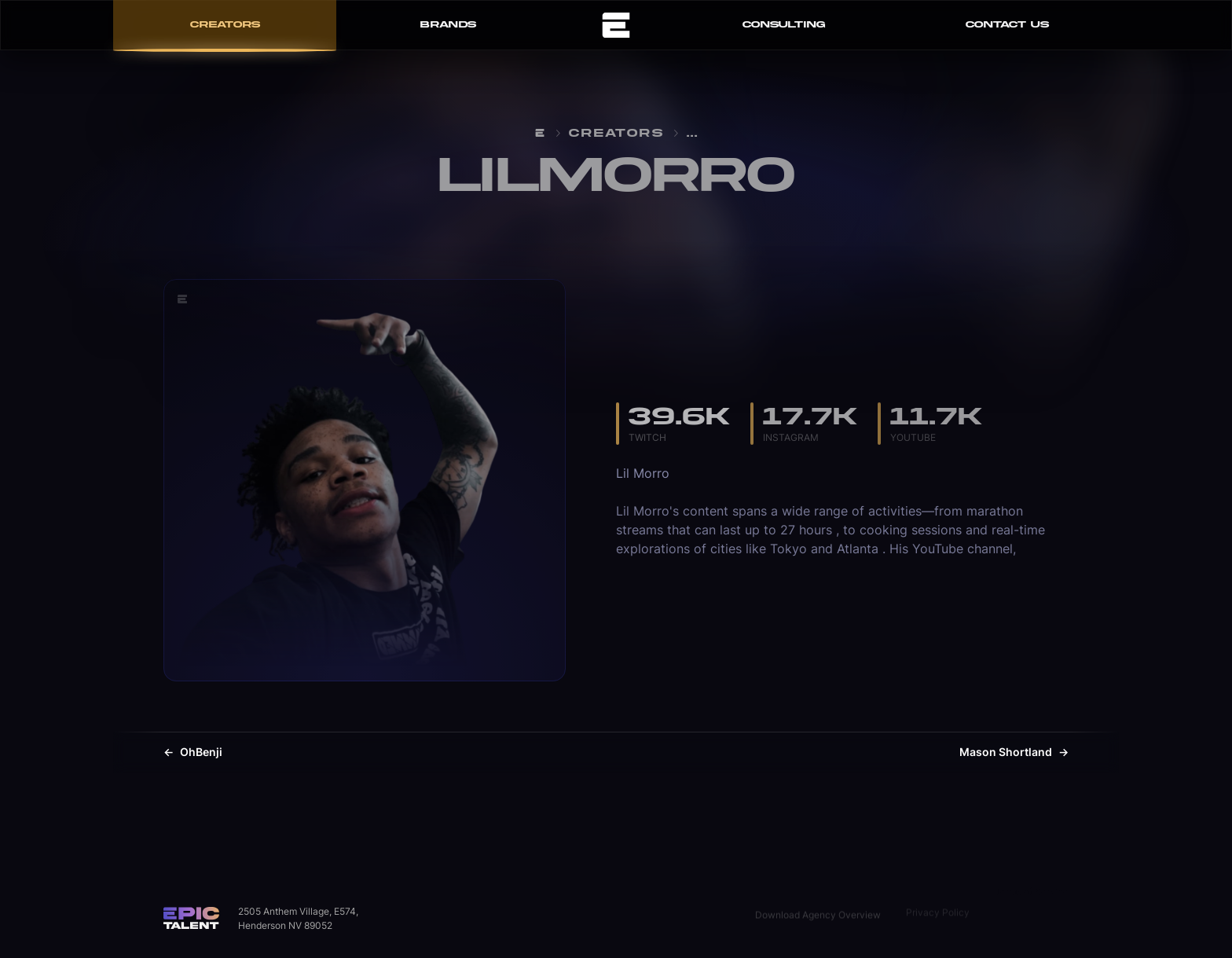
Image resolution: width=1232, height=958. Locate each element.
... (692, 133)
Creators (616, 133)
